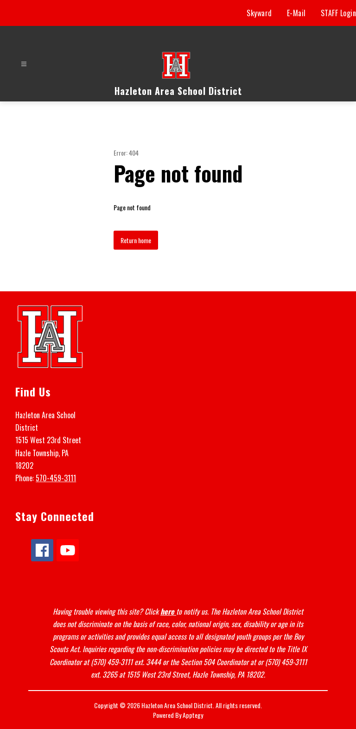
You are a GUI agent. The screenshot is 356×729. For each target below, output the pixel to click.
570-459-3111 (56, 478)
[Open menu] (24, 64)
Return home (136, 240)
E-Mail (296, 13)
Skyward (259, 13)
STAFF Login (338, 13)
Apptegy (193, 715)
